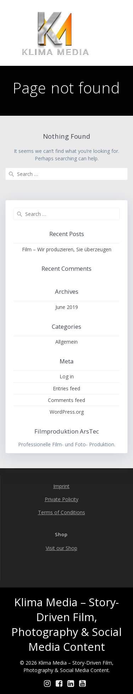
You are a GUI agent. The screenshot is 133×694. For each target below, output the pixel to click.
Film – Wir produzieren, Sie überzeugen (66, 249)
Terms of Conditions (61, 512)
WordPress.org (67, 411)
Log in (67, 376)
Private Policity (61, 499)
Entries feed (66, 388)
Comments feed (66, 400)
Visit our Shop (61, 548)
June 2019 (66, 307)
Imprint (61, 486)
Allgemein (66, 341)
